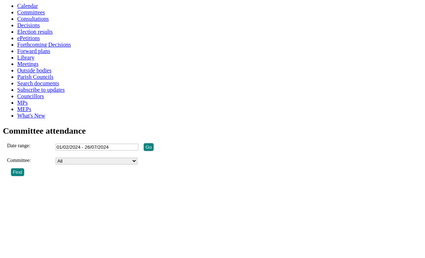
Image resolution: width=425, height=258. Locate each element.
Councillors (30, 96)
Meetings (28, 64)
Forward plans (33, 51)
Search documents (38, 83)
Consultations (33, 19)
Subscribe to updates (41, 90)
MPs (22, 103)
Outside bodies (34, 70)
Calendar (27, 6)
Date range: (18, 145)
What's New (31, 116)
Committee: (19, 160)
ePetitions (28, 38)
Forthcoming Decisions (44, 45)
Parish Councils (35, 77)
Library (25, 57)
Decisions (28, 25)
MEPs (24, 109)
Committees (31, 12)
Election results (35, 32)
